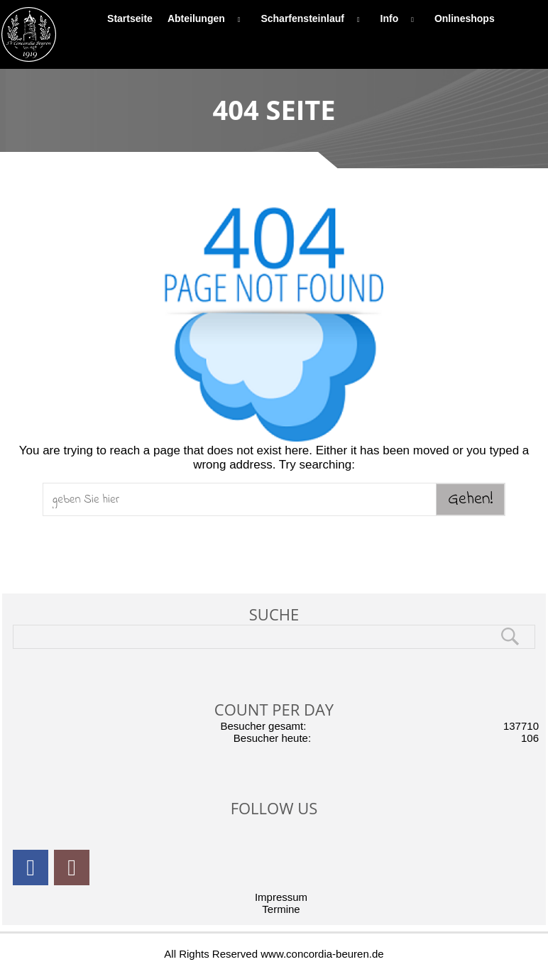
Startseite (130, 18)
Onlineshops (464, 18)
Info (400, 18)
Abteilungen (207, 18)
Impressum (281, 897)
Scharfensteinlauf (313, 18)
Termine (281, 909)
